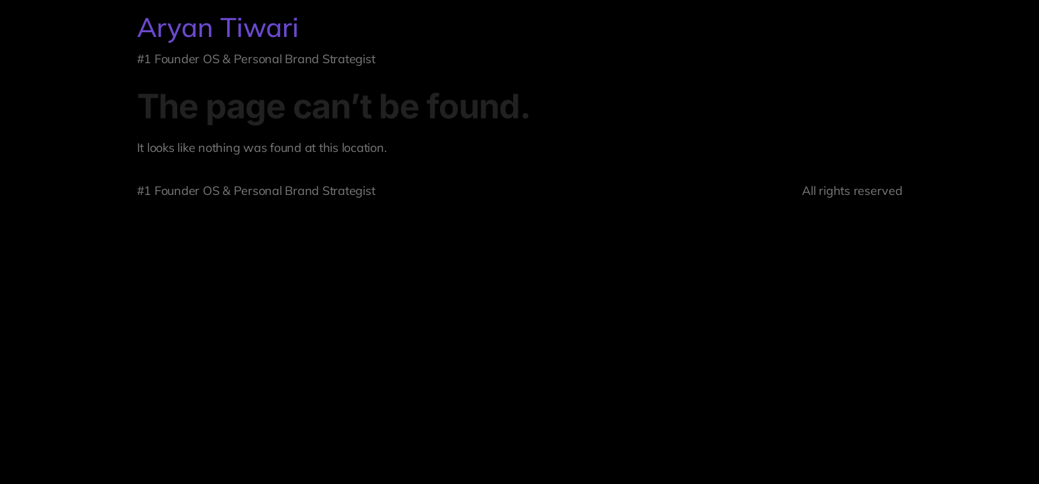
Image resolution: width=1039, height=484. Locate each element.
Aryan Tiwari (218, 27)
